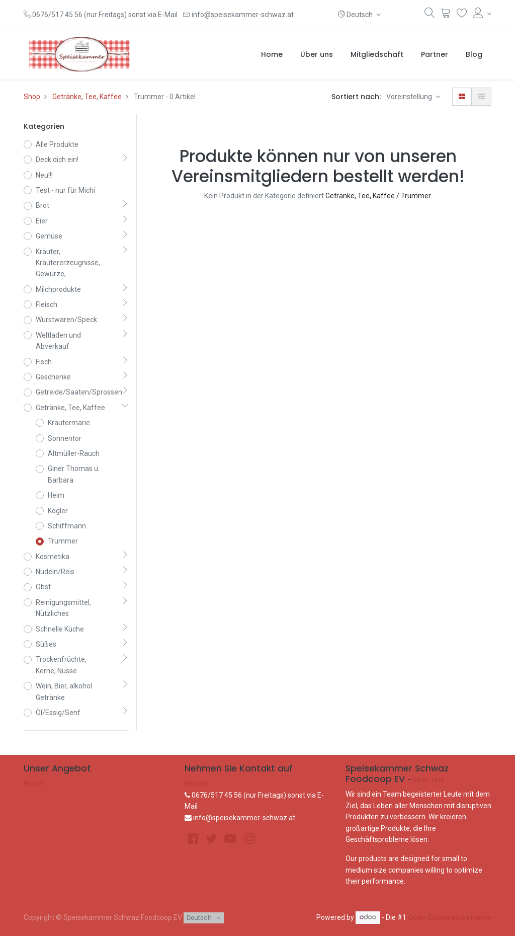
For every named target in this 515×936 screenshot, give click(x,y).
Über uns (428, 779)
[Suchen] (429, 15)
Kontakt (197, 783)
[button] (359, 14)
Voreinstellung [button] (410, 97)
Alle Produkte (57, 144)
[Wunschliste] (462, 15)
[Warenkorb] (446, 15)
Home (33, 783)
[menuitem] (272, 54)
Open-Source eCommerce (449, 917)
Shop (32, 97)
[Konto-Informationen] (482, 13)
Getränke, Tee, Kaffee (87, 97)
